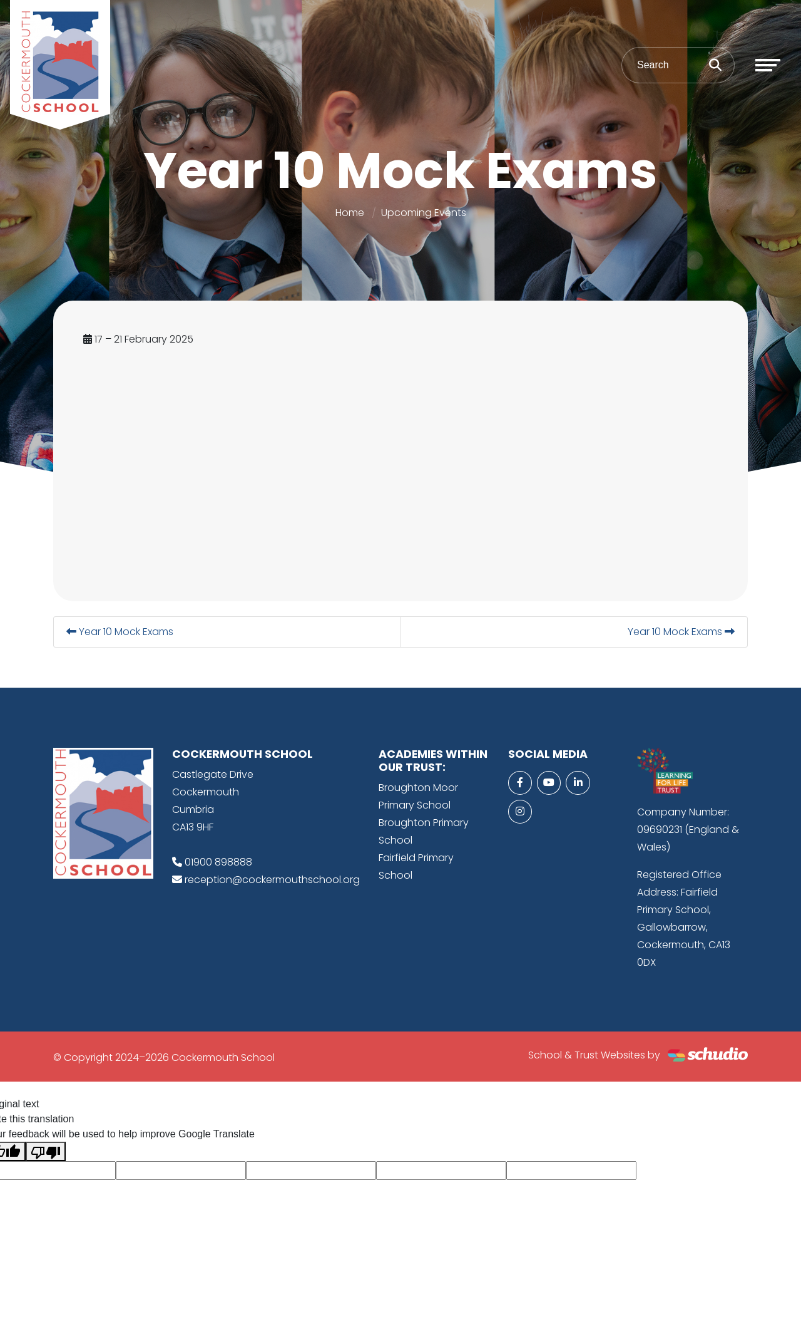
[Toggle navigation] (768, 65)
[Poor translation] (46, 1151)
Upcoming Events (423, 212)
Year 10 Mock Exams (119, 631)
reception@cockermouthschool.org (272, 879)
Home (349, 212)
